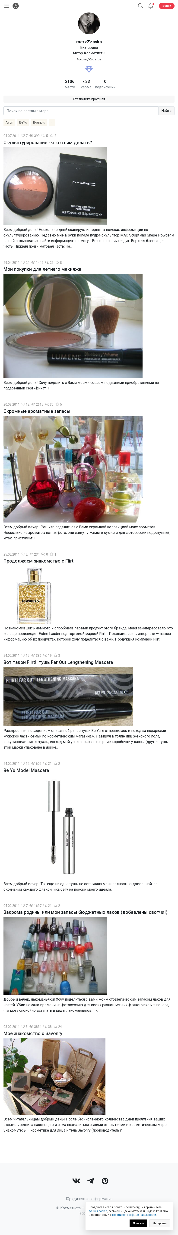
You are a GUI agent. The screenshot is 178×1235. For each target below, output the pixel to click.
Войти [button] (166, 5)
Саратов (95, 59)
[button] (141, 6)
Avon (9, 122)
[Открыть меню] (6, 6)
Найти (166, 111)
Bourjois (39, 122)
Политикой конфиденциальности (134, 1214)
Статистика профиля (89, 99)
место (70, 87)
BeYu (23, 122)
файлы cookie (98, 1211)
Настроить (159, 1223)
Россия (82, 59)
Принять (138, 1223)
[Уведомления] (151, 6)
